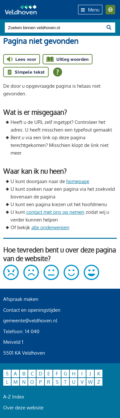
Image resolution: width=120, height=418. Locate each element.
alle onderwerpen (50, 227)
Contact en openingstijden (31, 310)
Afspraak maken (20, 299)
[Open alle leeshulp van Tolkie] (57, 72)
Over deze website (23, 408)
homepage (77, 181)
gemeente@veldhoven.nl (30, 321)
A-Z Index (13, 397)
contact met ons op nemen (55, 212)
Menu (90, 9)
